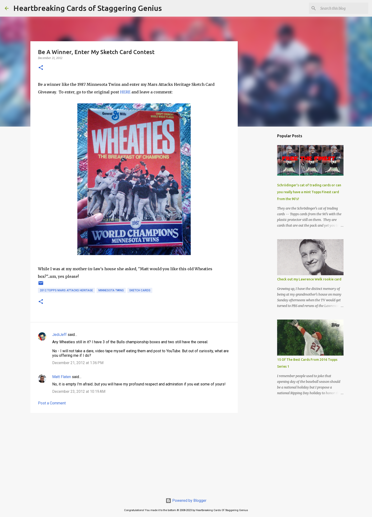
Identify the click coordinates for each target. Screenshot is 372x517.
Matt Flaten (61, 377)
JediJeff (59, 334)
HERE (125, 92)
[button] (41, 68)
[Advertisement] (134, 453)
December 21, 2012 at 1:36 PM (77, 363)
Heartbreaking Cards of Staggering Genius (87, 8)
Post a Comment (52, 403)
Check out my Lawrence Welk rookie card (309, 279)
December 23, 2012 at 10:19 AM (78, 391)
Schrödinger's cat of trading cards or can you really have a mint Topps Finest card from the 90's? (309, 192)
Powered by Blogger (186, 500)
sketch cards (139, 290)
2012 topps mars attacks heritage (66, 290)
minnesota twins (111, 290)
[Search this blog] (343, 8)
